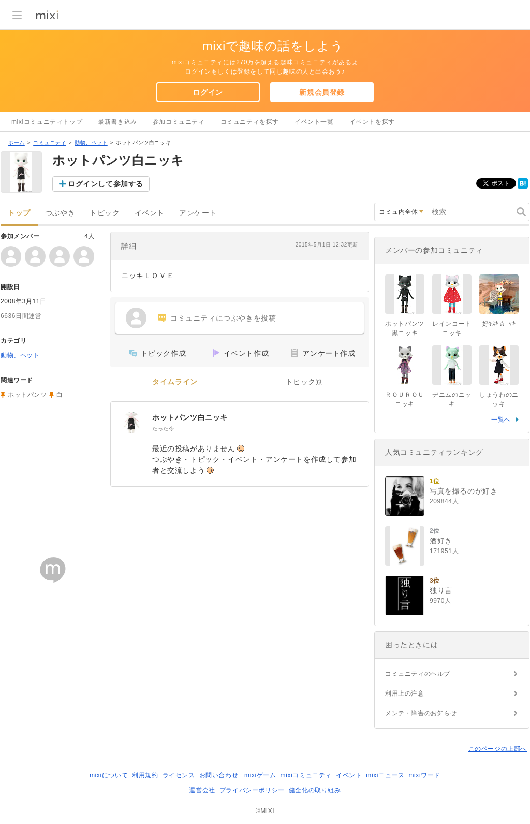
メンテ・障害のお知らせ (421, 713)
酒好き (441, 541)
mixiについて (109, 775)
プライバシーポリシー (252, 790)
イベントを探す (372, 121)
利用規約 (145, 775)
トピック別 (304, 382)
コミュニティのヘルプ (417, 673)
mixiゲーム (260, 775)
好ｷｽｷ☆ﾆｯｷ (499, 323)
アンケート (198, 213)
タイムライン (175, 382)
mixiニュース (385, 775)
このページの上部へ (497, 749)
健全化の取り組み (315, 790)
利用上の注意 (404, 693)
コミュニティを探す (249, 121)
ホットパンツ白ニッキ (190, 417)
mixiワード (424, 775)
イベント (150, 213)
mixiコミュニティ (306, 775)
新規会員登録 (322, 92)
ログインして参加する (105, 184)
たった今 (163, 428)
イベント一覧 (314, 121)
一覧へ (501, 419)
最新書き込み (117, 121)
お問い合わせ (219, 775)
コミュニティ (49, 143)
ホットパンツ (27, 394)
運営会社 (202, 790)
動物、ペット (91, 143)
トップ (19, 213)
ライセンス (179, 775)
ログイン (208, 92)
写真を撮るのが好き (463, 491)
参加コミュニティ (179, 121)
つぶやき (60, 213)
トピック (105, 213)
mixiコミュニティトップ (46, 121)
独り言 (441, 590)
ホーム (16, 143)
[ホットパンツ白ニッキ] (131, 422)
